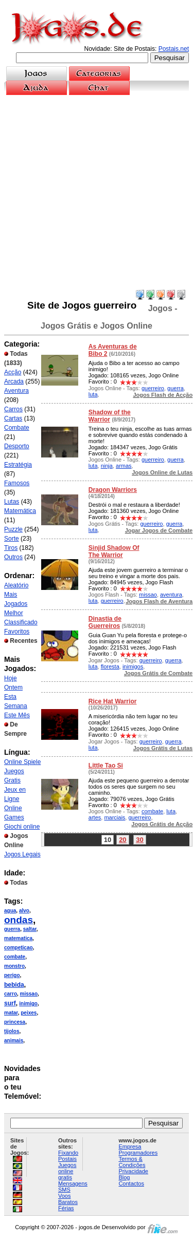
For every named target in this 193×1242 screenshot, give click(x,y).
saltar (30, 929)
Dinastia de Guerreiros (105, 622)
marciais (114, 817)
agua (10, 910)
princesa (14, 1022)
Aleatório (16, 585)
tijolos (11, 1031)
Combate (16, 427)
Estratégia (18, 464)
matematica (18, 938)
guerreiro (153, 388)
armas (124, 466)
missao (29, 994)
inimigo (28, 1003)
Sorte (11, 538)
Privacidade (133, 1171)
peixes (29, 1013)
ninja (107, 466)
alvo (24, 910)
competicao (18, 947)
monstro (14, 966)
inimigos (132, 666)
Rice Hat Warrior (113, 701)
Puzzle (13, 529)
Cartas (13, 418)
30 (139, 840)
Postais (67, 1159)
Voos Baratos (68, 1199)
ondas (18, 919)
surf (10, 1003)
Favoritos (16, 631)
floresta (110, 666)
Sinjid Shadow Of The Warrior (114, 551)
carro (10, 994)
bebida (14, 984)
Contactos (131, 1183)
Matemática (20, 510)
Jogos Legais (22, 854)
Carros (13, 409)
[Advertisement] (96, 192)
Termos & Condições (131, 1162)
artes (95, 817)
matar (11, 1013)
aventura (171, 594)
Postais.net (174, 48)
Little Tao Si (106, 765)
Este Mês (17, 715)
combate (14, 957)
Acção (12, 372)
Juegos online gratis (67, 1171)
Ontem (13, 687)
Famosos (16, 483)
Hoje (10, 678)
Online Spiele (22, 762)
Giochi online (22, 826)
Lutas (11, 501)
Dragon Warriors (113, 489)
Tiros (10, 547)
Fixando (68, 1153)
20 (122, 840)
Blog (124, 1177)
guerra (12, 929)
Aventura (16, 390)
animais (13, 1040)
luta (93, 394)
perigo (12, 975)
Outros (13, 557)
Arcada (14, 381)
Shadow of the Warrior (110, 416)
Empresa (129, 1146)
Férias (66, 1208)
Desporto (16, 446)
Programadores (137, 1153)
